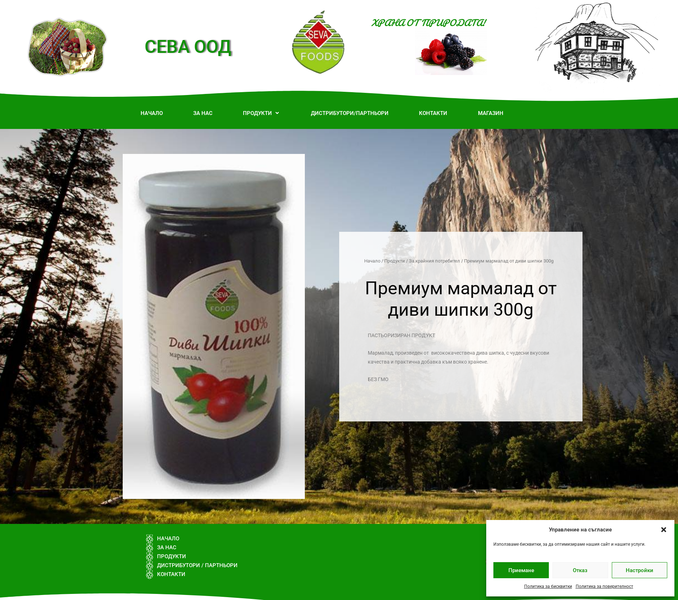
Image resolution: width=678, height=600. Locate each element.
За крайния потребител (434, 261)
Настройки (639, 570)
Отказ (580, 570)
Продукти (394, 261)
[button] (663, 529)
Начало (372, 261)
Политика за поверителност (604, 586)
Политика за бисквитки (548, 586)
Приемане (521, 570)
